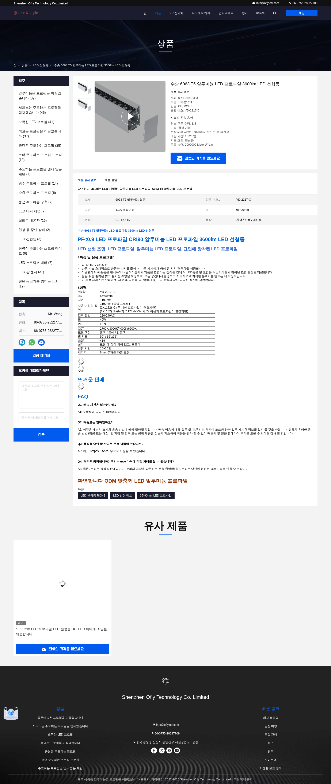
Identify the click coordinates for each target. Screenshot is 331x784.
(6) (37, 193)
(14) (38, 183)
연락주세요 (226, 13)
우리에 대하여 (201, 13)
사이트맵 (271, 759)
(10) (40, 157)
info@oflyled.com (266, 3)
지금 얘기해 (41, 356)
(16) (33, 220)
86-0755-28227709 (302, 3)
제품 (158, 13)
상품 (25, 65)
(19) (38, 283)
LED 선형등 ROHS (93, 495)
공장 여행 (271, 726)
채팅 (302, 13)
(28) (40, 145)
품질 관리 (271, 734)
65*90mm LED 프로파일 (156, 495)
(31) (31, 272)
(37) (40, 133)
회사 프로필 (271, 717)
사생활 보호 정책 (271, 768)
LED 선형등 (40, 65)
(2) (34, 230)
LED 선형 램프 (122, 495)
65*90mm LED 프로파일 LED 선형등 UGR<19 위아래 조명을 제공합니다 (61, 631)
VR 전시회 (176, 13)
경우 (271, 751)
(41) (36, 122)
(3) (30, 239)
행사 (245, 13)
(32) (40, 95)
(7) (40, 171)
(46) (40, 110)
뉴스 (271, 743)
